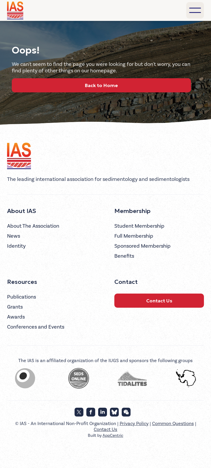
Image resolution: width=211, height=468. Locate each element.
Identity (16, 246)
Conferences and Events (35, 327)
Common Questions (173, 424)
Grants (15, 307)
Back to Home (101, 85)
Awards (16, 317)
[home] (16, 10)
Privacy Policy (134, 424)
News (13, 236)
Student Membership (139, 226)
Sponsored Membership (142, 246)
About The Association (33, 226)
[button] (195, 10)
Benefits (124, 256)
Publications (21, 297)
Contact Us (159, 301)
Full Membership (133, 236)
